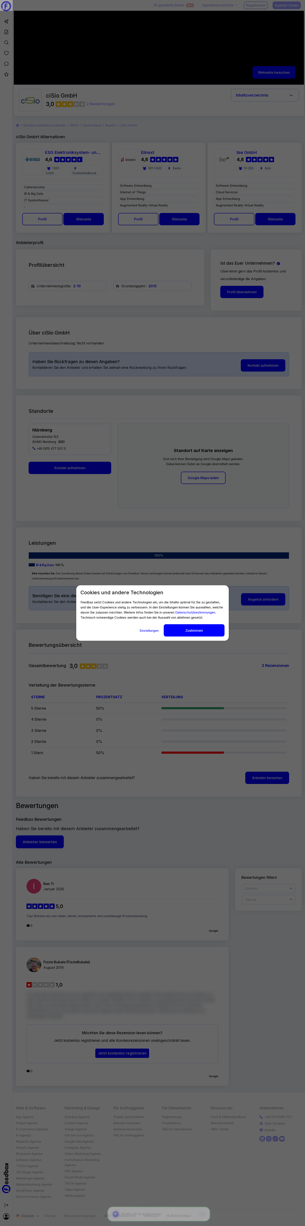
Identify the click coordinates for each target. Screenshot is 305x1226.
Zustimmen (194, 630)
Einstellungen (149, 631)
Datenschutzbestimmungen (195, 612)
